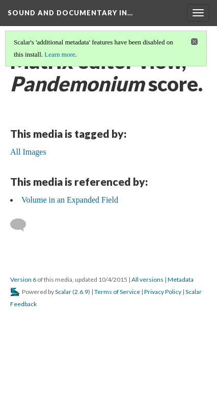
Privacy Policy (162, 292)
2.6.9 (81, 292)
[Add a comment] (22, 225)
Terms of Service (117, 292)
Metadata (181, 279)
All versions (147, 279)
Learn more (59, 54)
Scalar (63, 292)
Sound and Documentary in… (70, 13)
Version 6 (23, 279)
